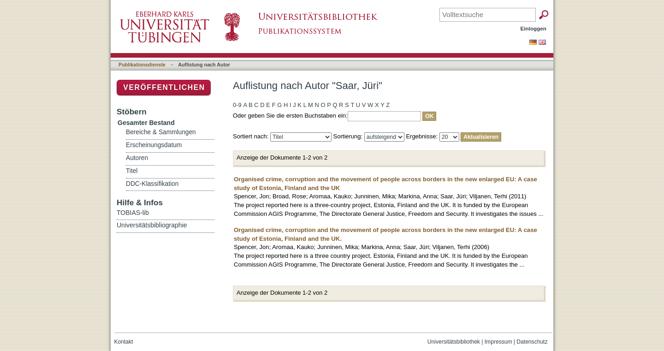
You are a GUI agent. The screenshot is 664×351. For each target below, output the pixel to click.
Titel (131, 170)
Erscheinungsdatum (154, 145)
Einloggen (534, 28)
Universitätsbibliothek (453, 342)
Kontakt (123, 342)
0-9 (237, 104)
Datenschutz (531, 342)
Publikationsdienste (142, 64)
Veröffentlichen (164, 87)
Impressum (498, 342)
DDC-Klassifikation (152, 183)
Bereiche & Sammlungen (161, 132)
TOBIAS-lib (133, 212)
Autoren (137, 158)
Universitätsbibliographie (152, 225)
